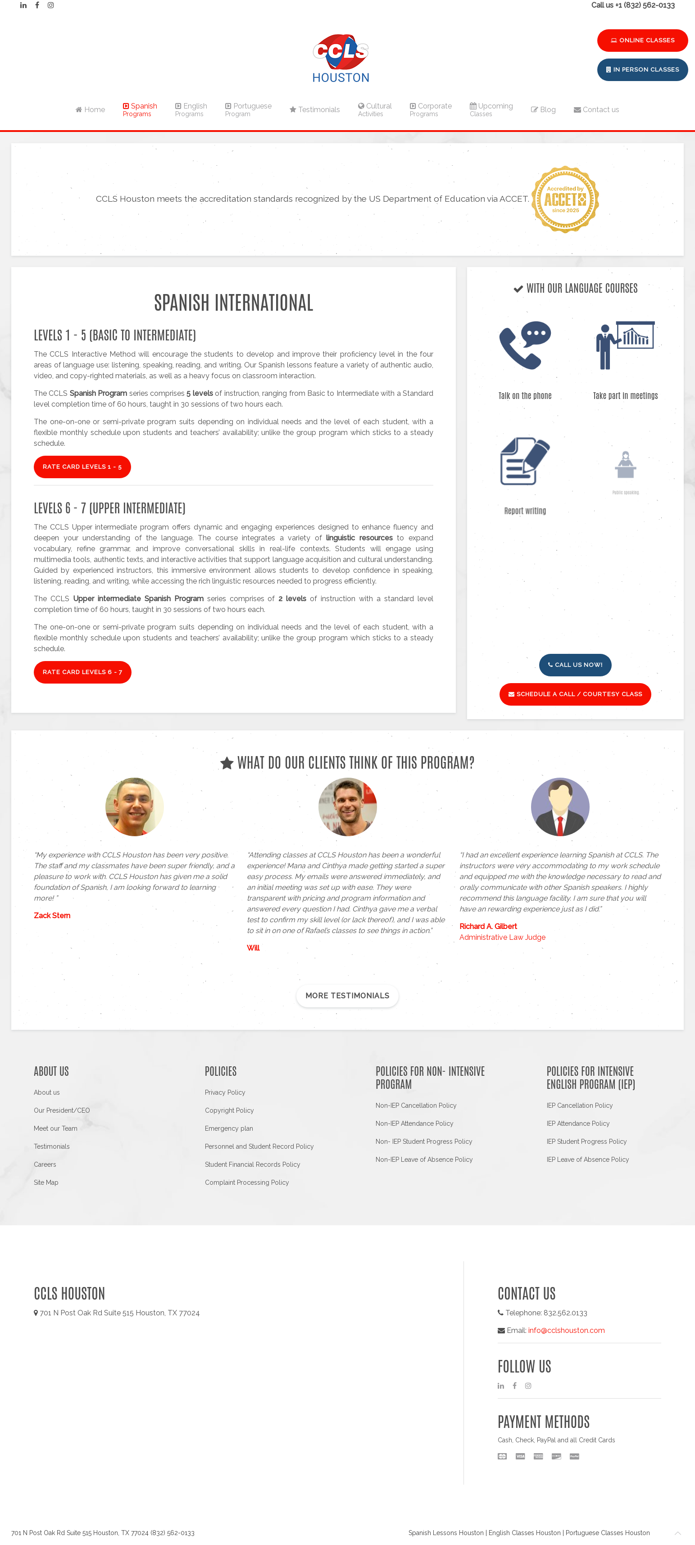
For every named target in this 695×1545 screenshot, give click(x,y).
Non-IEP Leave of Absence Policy (424, 1159)
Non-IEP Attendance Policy (415, 1123)
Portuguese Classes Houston (608, 1532)
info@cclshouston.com (566, 1330)
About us (47, 1092)
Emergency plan (229, 1128)
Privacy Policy (225, 1092)
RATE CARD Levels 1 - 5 (82, 466)
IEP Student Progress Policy (587, 1141)
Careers (45, 1164)
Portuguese (248, 110)
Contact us (596, 109)
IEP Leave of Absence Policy (588, 1159)
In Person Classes (642, 69)
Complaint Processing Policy (247, 1182)
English (191, 110)
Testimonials (315, 109)
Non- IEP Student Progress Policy (424, 1141)
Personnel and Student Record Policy (259, 1146)
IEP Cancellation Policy (580, 1105)
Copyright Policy (229, 1110)
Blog (543, 109)
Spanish (140, 110)
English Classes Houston (525, 1532)
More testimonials (347, 996)
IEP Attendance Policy (578, 1123)
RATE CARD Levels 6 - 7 (83, 672)
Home (90, 109)
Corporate (431, 110)
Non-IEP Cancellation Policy (416, 1105)
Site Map (46, 1182)
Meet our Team (55, 1128)
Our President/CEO (62, 1110)
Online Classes (643, 40)
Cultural (375, 110)
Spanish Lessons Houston (446, 1532)
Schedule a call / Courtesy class (575, 694)
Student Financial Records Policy (252, 1164)
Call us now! (575, 664)
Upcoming (491, 110)
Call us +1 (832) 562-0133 (633, 5)
